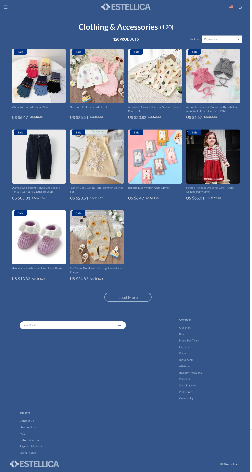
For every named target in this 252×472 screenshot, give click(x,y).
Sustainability (187, 387)
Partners (184, 381)
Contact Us (27, 423)
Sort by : (195, 41)
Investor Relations (190, 374)
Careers (184, 348)
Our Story (185, 329)
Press (182, 355)
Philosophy (186, 394)
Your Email (29, 326)
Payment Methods (31, 449)
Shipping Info (28, 429)
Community (186, 400)
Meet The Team (189, 342)
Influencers (186, 361)
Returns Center (29, 442)
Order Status (28, 455)
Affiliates (184, 368)
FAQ (22, 436)
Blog (182, 335)
